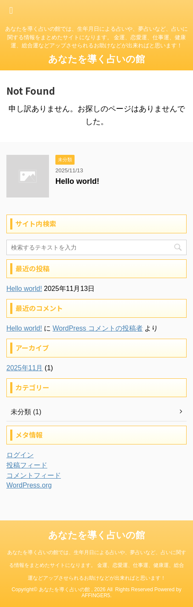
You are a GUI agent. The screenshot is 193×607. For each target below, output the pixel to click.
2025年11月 (24, 368)
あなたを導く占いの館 (96, 59)
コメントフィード (33, 475)
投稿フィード (26, 465)
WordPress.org (29, 485)
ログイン (20, 455)
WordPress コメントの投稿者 (97, 328)
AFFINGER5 (95, 595)
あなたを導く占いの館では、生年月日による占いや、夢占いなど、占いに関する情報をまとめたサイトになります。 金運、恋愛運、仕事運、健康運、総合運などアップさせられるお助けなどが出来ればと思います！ (96, 565)
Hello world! (77, 181)
